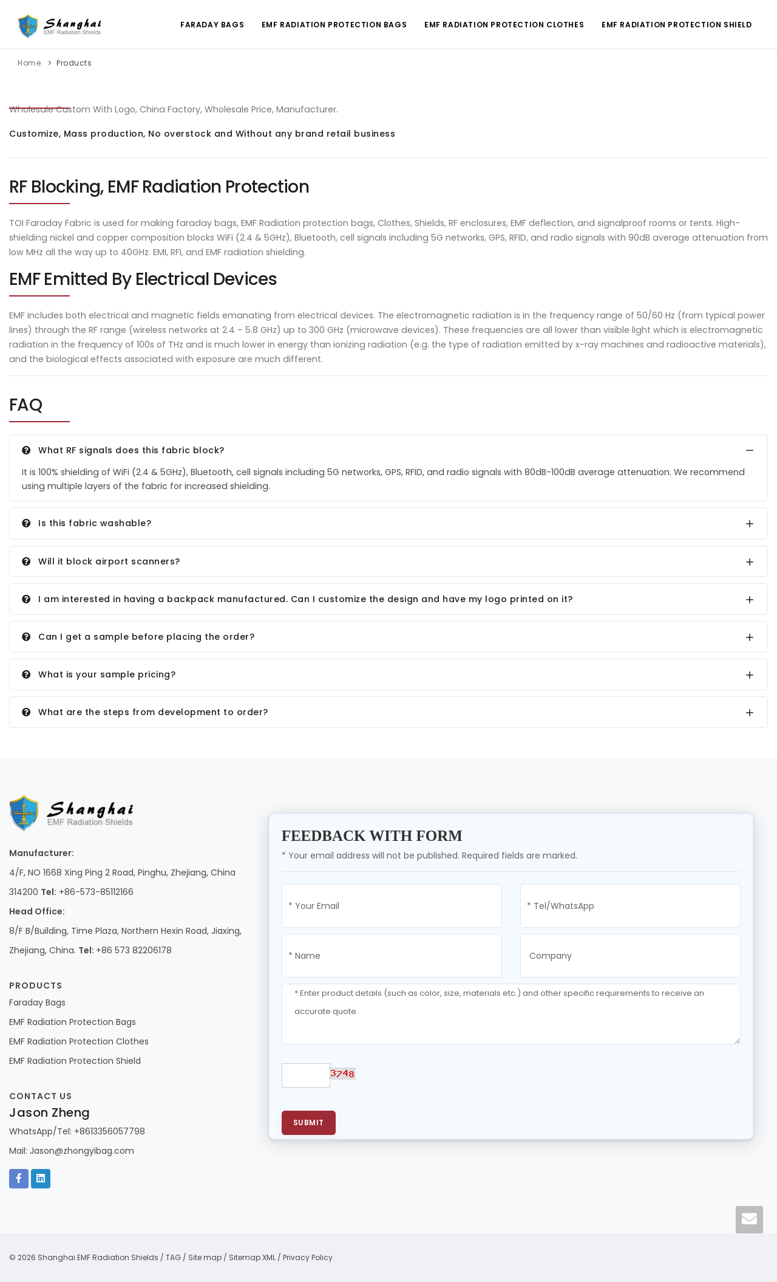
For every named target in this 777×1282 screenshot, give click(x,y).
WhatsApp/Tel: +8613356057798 (77, 1131)
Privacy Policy (308, 1257)
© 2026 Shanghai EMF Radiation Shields (83, 1257)
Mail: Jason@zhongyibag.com (71, 1151)
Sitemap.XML (252, 1257)
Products (74, 63)
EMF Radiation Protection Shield (676, 24)
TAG (173, 1257)
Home (29, 63)
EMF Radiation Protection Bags (332, 24)
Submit (308, 1122)
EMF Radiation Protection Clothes (503, 24)
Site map (205, 1257)
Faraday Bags (210, 24)
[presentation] (466, 1081)
